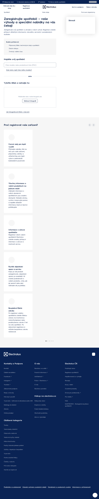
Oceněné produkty (71, 388)
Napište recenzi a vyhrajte (73, 376)
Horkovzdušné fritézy (10, 457)
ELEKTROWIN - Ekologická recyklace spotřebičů (76, 405)
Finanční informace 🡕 (41, 372)
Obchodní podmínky (40, 413)
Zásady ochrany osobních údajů (34, 487)
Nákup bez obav (8, 2)
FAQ (66, 401)
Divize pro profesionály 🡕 (73, 393)
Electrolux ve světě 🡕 (40, 368)
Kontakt (6, 368)
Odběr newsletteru (9, 372)
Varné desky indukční (10, 429)
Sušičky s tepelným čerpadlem (13, 449)
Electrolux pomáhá (40, 388)
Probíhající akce (70, 368)
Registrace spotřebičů (72, 372)
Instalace (41, 2)
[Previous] (89, 125)
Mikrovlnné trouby (9, 441)
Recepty (67, 380)
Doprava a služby (40, 405)
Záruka (6, 409)
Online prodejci (8, 413)
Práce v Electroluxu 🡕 (41, 380)
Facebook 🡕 (8, 376)
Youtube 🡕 (7, 384)
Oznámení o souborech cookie (59, 487)
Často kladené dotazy (41, 409)
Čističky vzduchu (9, 461)
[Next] (93, 125)
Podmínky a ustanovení (12, 487)
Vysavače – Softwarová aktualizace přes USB (18, 401)
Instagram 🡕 (7, 380)
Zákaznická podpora (10, 388)
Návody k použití (9, 397)
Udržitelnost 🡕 (38, 376)
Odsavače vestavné (10, 433)
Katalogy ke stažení (10, 405)
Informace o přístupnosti (81, 487)
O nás (36, 384)
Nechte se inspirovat (10, 470)
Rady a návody (9, 393)
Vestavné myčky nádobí (11, 437)
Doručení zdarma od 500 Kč (26, 2)
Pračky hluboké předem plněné (13, 445)
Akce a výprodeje (40, 417)
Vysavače (7, 453)
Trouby (6, 425)
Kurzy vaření (69, 384)
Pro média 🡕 (69, 397)
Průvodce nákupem (10, 465)
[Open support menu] (95, 495)
